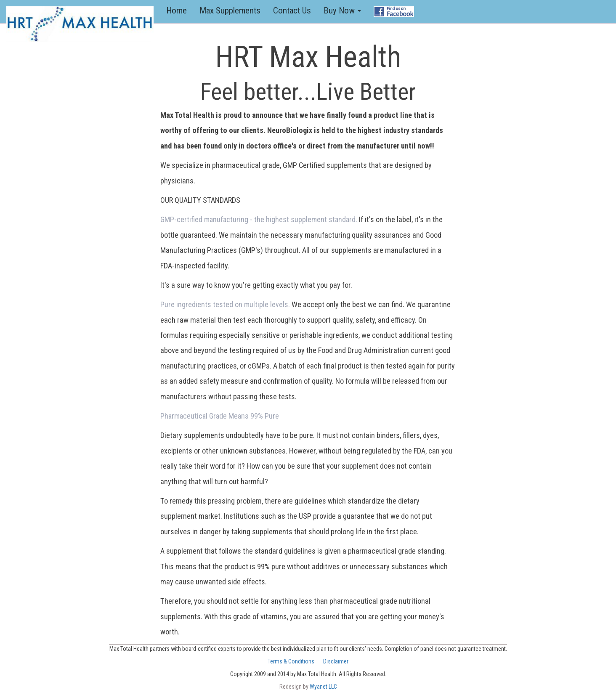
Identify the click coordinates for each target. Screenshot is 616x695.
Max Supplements (229, 10)
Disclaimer (335, 661)
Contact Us (292, 10)
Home (179, 10)
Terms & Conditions (291, 661)
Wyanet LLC (323, 686)
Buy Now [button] (342, 10)
